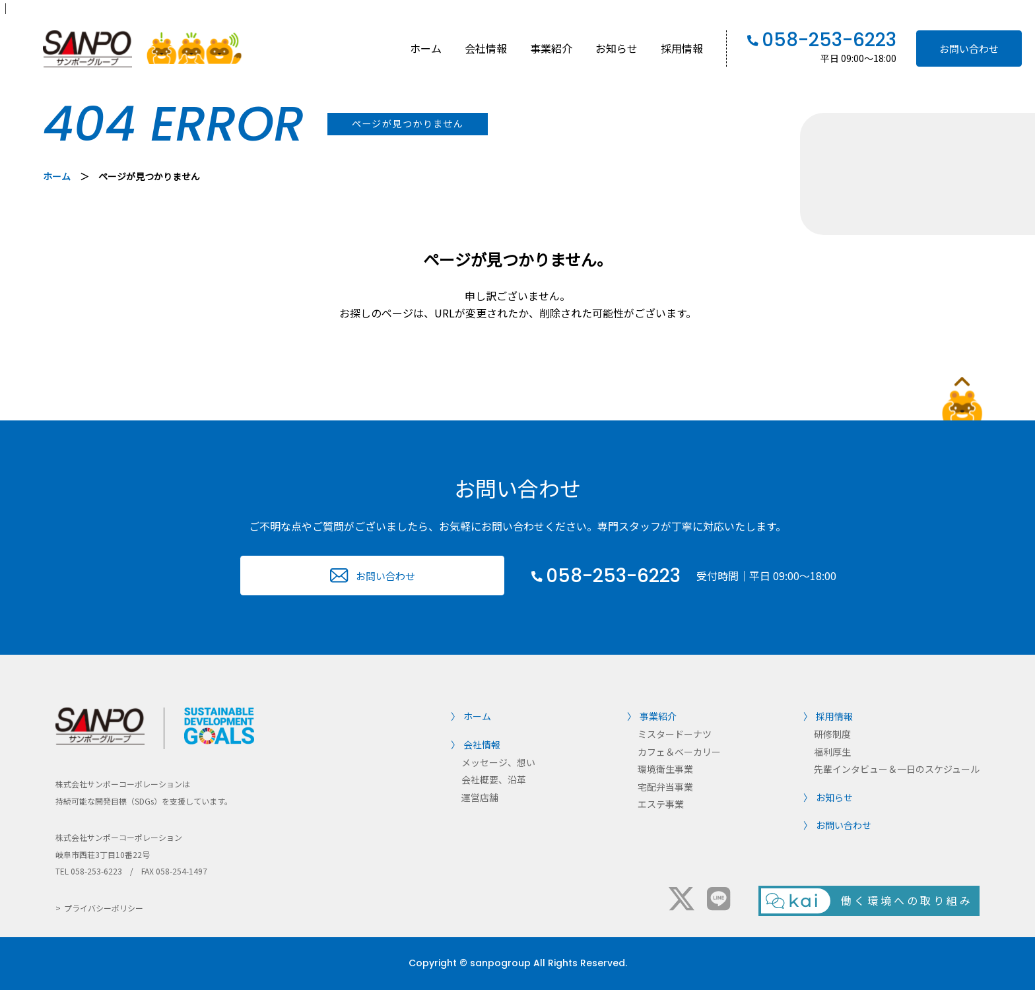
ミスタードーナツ (675, 734)
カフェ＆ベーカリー (679, 751)
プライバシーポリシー (103, 907)
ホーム (426, 48)
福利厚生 (832, 751)
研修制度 (832, 734)
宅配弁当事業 (665, 786)
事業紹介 (551, 48)
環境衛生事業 (665, 769)
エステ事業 (661, 803)
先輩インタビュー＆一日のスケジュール (897, 769)
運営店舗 (479, 797)
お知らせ (616, 48)
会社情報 (486, 48)
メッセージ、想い (498, 762)
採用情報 (682, 48)
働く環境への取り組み (907, 900)
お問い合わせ (969, 48)
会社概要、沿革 (493, 779)
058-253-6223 (829, 40)
